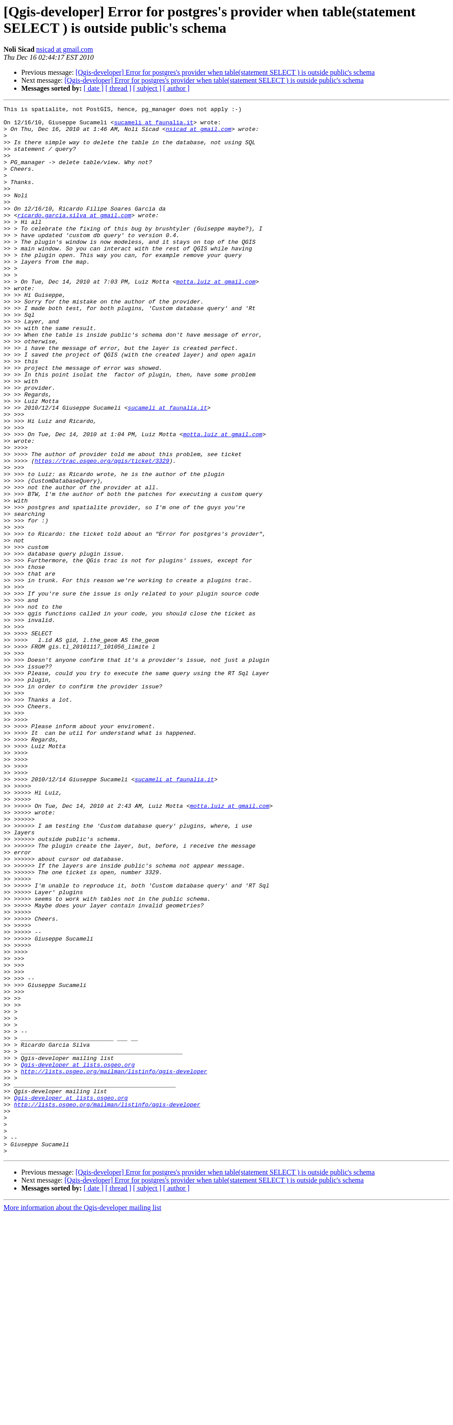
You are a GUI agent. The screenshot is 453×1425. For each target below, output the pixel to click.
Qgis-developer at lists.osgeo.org (77, 1257)
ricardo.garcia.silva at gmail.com (74, 238)
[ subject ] (147, 88)
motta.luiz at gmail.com (215, 317)
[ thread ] (118, 88)
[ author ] (176, 88)
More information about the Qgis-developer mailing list (82, 1417)
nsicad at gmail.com (64, 49)
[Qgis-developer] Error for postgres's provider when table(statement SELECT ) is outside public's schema (225, 72)
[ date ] (94, 88)
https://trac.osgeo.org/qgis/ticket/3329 (102, 532)
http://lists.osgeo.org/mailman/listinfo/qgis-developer (114, 1265)
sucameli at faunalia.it (153, 126)
